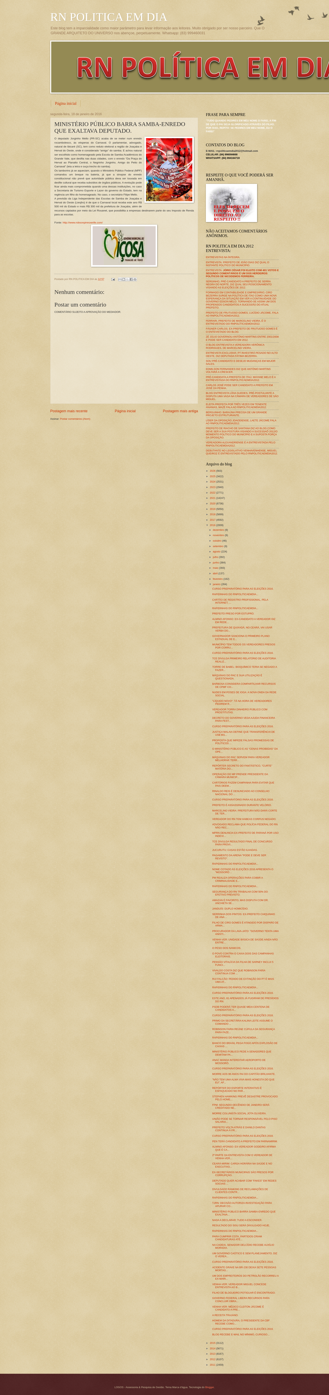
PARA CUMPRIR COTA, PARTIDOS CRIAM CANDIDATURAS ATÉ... (237, 1238)
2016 (213, 525)
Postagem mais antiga (180, 411)
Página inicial (65, 103)
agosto (217, 551)
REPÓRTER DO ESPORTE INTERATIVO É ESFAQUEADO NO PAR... (237, 1089)
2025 (213, 476)
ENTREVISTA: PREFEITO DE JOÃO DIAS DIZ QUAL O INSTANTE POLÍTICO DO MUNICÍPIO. (237, 264)
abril (215, 573)
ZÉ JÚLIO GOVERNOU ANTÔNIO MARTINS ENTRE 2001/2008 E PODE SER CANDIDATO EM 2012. (242, 338)
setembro (218, 546)
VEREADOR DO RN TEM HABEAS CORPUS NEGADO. (244, 819)
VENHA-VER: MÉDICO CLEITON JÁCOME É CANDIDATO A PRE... (238, 1308)
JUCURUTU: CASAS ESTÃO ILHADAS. (234, 849)
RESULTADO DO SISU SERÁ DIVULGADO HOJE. (241, 1225)
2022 (213, 492)
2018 (213, 514)
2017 (213, 519)
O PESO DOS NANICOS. (226, 948)
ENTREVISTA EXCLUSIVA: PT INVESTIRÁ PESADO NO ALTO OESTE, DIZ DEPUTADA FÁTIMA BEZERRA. (242, 354)
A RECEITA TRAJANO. (225, 1315)
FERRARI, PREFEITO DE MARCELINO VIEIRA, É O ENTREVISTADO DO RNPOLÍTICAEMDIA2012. (236, 322)
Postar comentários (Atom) (75, 418)
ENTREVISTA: (242, 273)
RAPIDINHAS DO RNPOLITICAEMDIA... (235, 594)
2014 (213, 1348)
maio (216, 567)
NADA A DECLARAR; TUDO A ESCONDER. (237, 1220)
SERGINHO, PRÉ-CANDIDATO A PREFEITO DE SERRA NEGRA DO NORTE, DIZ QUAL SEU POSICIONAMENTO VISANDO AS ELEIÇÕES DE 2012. (239, 284)
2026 (213, 470)
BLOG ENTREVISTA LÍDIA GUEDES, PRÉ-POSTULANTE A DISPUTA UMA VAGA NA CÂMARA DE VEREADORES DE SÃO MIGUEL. (242, 396)
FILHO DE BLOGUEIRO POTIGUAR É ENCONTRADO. (243, 1292)
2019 (213, 509)
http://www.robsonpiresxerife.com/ (83, 222)
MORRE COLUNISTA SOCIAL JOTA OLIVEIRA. (239, 1113)
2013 (213, 1353)
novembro (219, 535)
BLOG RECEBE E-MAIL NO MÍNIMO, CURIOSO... (241, 1334)
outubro (217, 540)
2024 (213, 481)
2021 (213, 497)
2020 (213, 503)
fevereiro (218, 578)
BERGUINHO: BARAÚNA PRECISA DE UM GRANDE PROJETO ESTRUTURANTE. (236, 414)
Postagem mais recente (68, 411)
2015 (213, 1342)
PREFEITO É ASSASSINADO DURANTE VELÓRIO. (242, 805)
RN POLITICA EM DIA (108, 16)
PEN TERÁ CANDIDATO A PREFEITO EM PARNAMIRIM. (245, 1141)
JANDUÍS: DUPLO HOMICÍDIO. (230, 908)
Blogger (209, 1387)
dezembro (219, 529)
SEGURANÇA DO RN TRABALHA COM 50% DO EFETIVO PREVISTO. (240, 893)
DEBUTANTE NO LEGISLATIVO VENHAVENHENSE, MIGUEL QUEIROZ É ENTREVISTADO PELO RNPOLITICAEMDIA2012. (242, 452)
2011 (213, 1364)
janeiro (217, 584)
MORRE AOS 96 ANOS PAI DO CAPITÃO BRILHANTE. (243, 1074)
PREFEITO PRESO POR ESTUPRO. (233, 613)
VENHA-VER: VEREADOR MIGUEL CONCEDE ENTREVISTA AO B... (239, 1286)
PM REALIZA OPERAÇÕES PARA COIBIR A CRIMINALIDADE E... (237, 879)
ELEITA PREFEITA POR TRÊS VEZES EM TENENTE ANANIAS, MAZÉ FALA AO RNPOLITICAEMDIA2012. (236, 406)
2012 (213, 1359)
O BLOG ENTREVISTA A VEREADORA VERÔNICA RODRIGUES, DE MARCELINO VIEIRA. (235, 346)
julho (216, 557)
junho (216, 562)
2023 (213, 487)
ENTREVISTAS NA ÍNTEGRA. (223, 257)
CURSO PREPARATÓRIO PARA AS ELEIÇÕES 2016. (242, 588)
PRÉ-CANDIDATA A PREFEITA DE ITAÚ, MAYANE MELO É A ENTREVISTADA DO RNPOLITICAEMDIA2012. (241, 379)
